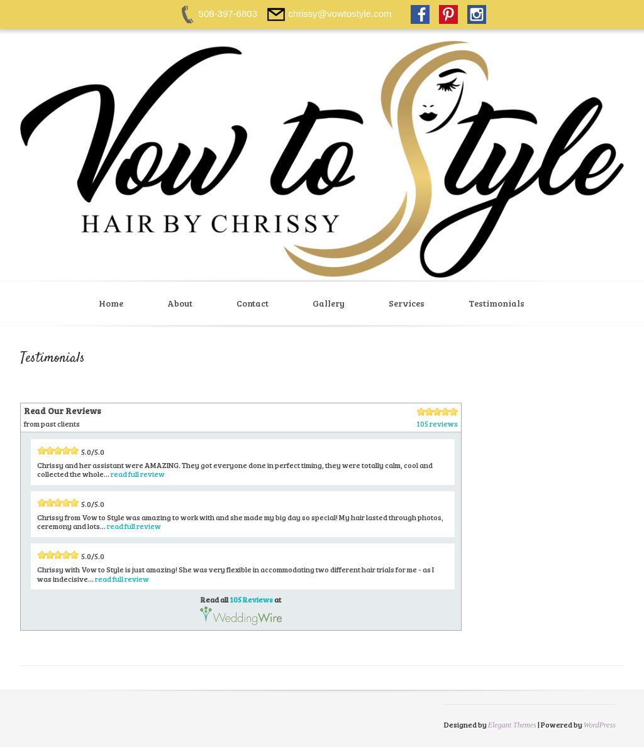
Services (407, 303)
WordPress (600, 725)
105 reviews (437, 423)
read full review (138, 474)
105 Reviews (251, 599)
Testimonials (497, 303)
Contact (252, 303)
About (179, 303)
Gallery (329, 303)
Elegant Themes (512, 725)
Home (111, 303)
